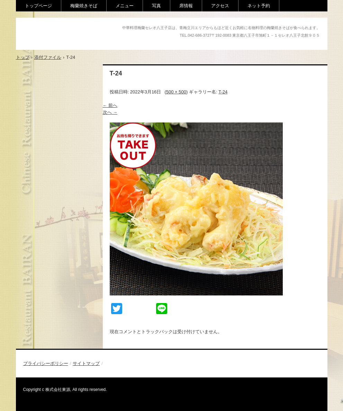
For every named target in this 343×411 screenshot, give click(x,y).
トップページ (38, 5)
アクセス (220, 5)
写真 (156, 5)
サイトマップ (86, 363)
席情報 (186, 5)
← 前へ (110, 105)
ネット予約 (258, 5)
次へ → (110, 112)
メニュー (125, 5)
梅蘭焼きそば (83, 5)
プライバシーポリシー (45, 363)
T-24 (222, 91)
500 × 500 (176, 91)
